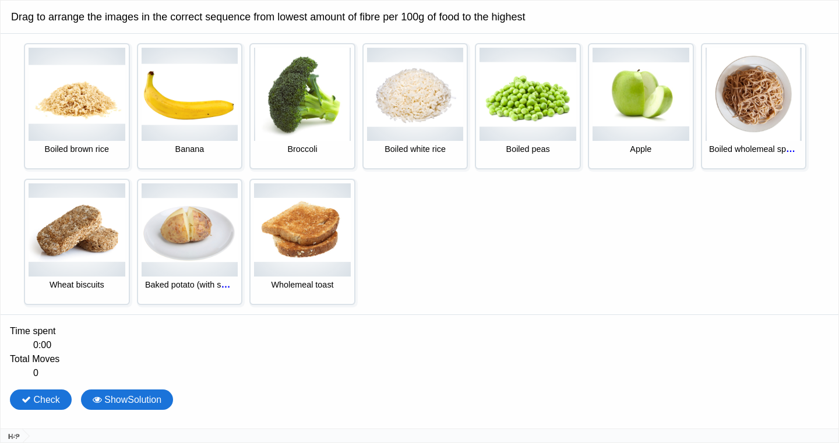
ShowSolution (127, 400)
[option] (77, 106)
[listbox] (419, 178)
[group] (419, 352)
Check (41, 400)
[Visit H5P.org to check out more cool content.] (12, 436)
